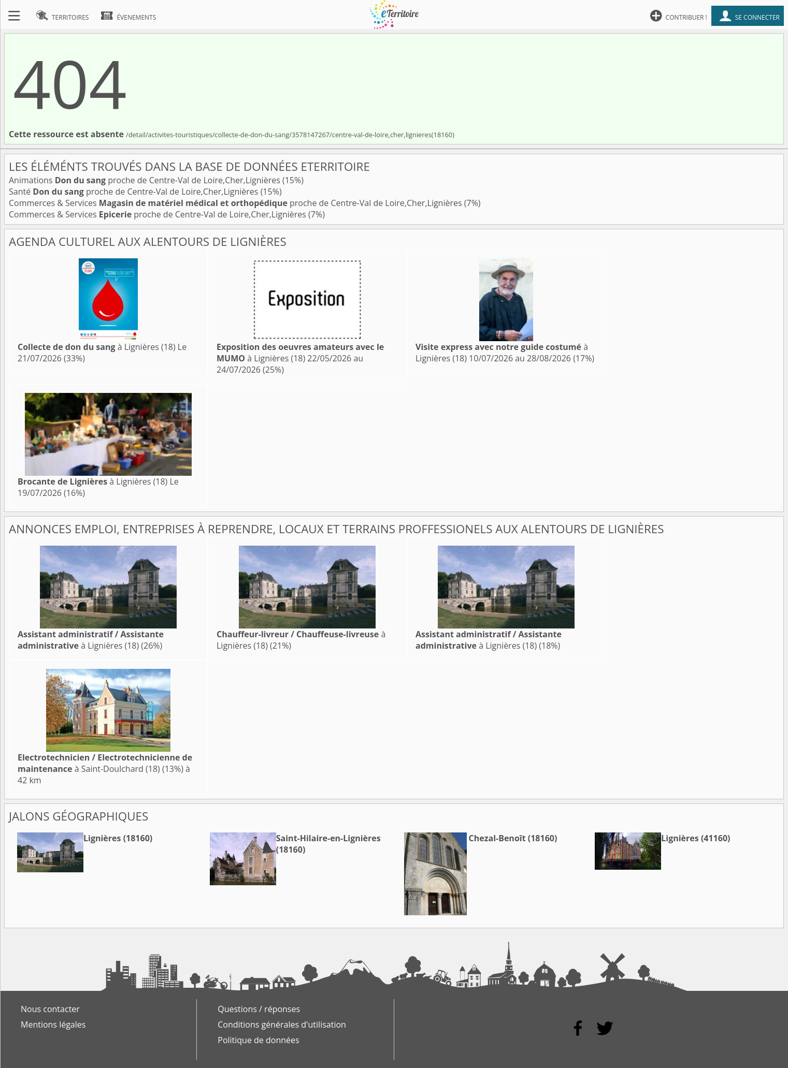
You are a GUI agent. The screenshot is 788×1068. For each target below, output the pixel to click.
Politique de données (258, 1040)
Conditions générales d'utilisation (282, 1024)
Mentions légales (53, 1024)
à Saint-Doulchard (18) (105, 763)
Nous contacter (50, 1009)
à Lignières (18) (97, 347)
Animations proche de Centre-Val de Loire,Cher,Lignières (145, 180)
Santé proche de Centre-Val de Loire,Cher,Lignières (135, 191)
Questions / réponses (259, 1009)
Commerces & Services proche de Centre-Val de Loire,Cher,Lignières (236, 203)
